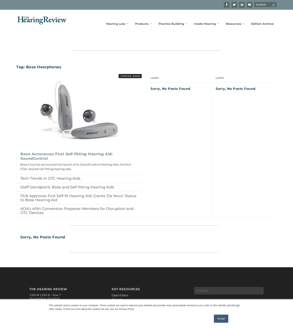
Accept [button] (221, 318)
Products (142, 18)
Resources (233, 18)
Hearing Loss (115, 18)
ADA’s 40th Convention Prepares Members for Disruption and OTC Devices (76, 198)
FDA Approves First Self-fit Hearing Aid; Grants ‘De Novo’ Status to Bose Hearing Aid (78, 185)
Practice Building (171, 18)
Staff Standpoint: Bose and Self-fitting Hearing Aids (67, 174)
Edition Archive (262, 18)
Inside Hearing (205, 18)
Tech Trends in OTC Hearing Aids (50, 166)
